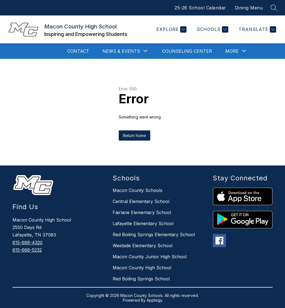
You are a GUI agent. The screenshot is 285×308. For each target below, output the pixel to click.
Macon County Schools (137, 190)
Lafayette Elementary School (143, 223)
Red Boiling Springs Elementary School (154, 234)
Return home (134, 135)
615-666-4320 (27, 242)
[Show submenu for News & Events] (121, 51)
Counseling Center (187, 51)
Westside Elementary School (142, 245)
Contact (78, 51)
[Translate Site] (256, 29)
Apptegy (154, 300)
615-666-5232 (27, 250)
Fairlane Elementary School (142, 212)
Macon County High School (142, 267)
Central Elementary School (141, 201)
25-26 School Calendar (200, 7)
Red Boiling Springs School (141, 278)
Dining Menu (249, 7)
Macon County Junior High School (149, 256)
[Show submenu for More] (232, 51)
